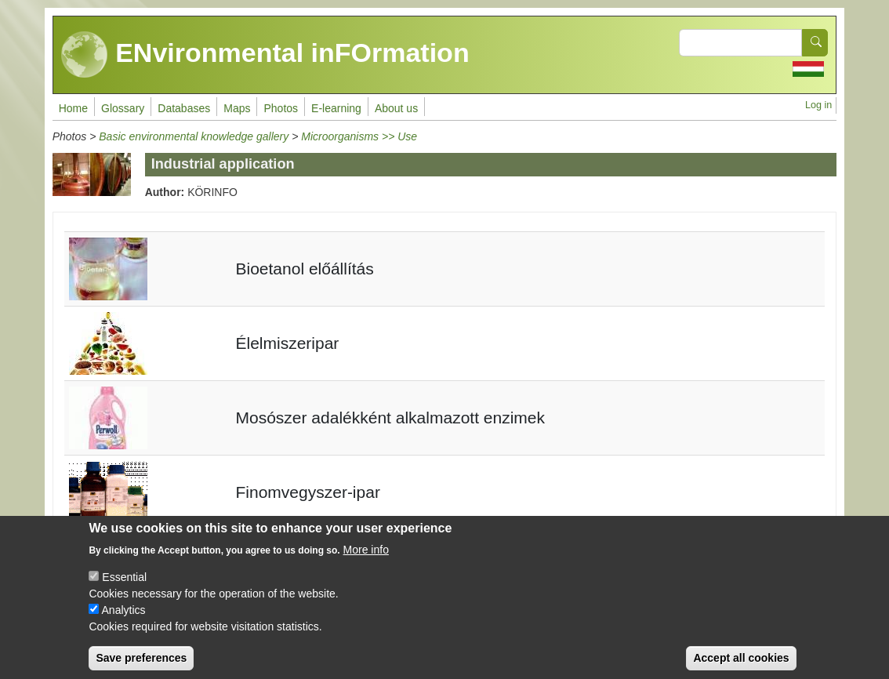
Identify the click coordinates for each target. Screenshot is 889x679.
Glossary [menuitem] (122, 108)
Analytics (124, 620)
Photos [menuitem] (280, 108)
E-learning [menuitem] (336, 108)
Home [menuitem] (73, 108)
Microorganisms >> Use (359, 136)
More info (366, 560)
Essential (124, 587)
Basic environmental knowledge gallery (193, 136)
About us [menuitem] (396, 108)
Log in (818, 105)
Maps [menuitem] (236, 108)
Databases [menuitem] (184, 108)
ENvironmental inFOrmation (265, 54)
